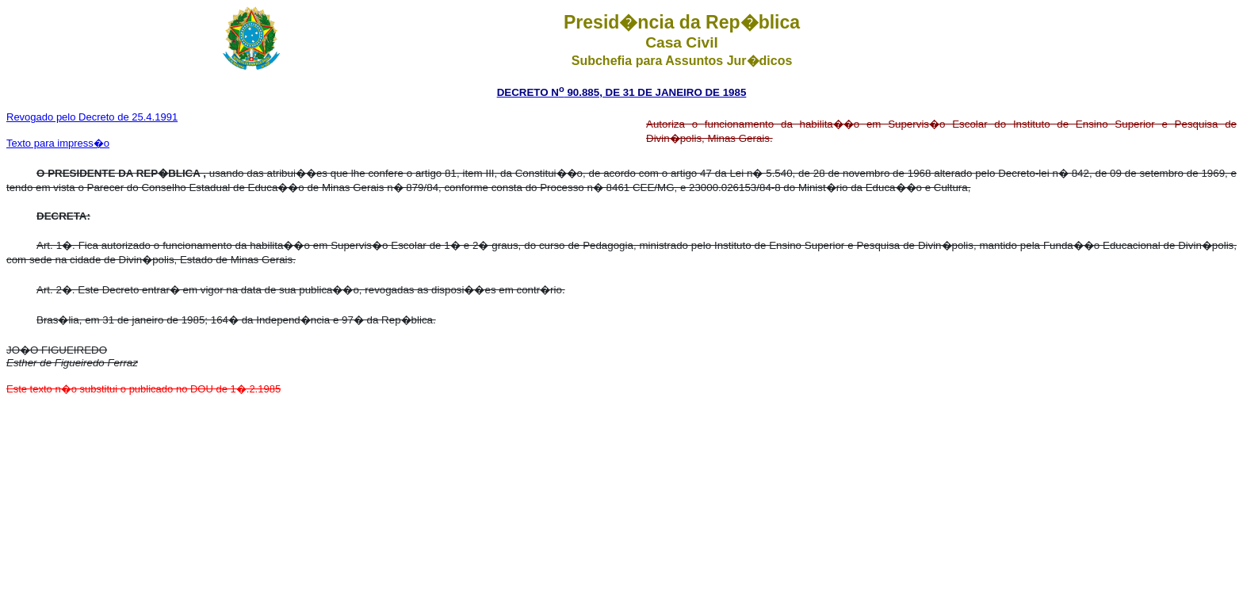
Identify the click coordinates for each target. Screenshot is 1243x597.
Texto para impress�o (57, 143)
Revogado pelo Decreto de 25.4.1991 (92, 117)
